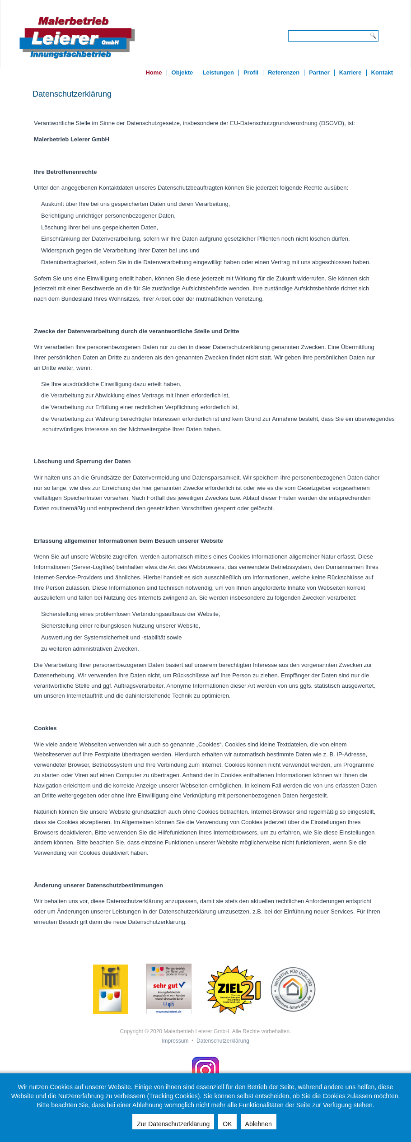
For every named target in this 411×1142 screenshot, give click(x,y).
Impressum (175, 1041)
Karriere (350, 72)
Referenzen (283, 72)
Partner (319, 72)
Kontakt (382, 72)
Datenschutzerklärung (222, 1041)
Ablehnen (258, 1124)
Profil (250, 72)
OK (227, 1124)
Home (153, 72)
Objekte (182, 72)
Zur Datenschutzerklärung (173, 1124)
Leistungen (218, 72)
